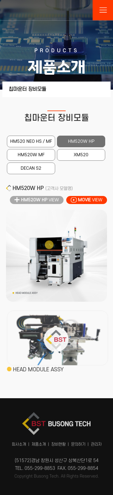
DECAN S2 (31, 168)
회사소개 (19, 442)
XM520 (81, 154)
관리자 (96, 442)
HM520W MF (31, 154)
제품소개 (38, 442)
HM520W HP (81, 141)
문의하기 (78, 442)
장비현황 (58, 442)
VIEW (36, 200)
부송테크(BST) (57, 10)
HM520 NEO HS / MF (31, 141)
